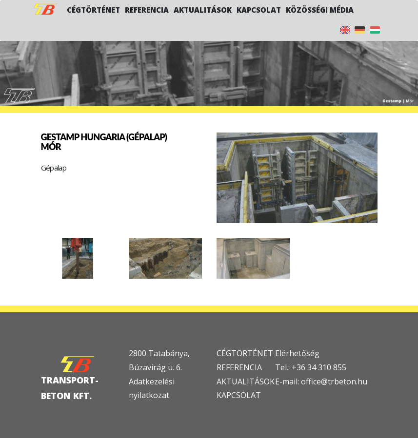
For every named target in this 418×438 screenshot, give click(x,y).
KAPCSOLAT (239, 395)
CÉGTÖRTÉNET (245, 353)
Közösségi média (320, 10)
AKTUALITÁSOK (246, 381)
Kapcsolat (259, 10)
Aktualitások (203, 10)
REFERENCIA (239, 367)
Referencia (147, 10)
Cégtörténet (93, 10)
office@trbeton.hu (334, 381)
